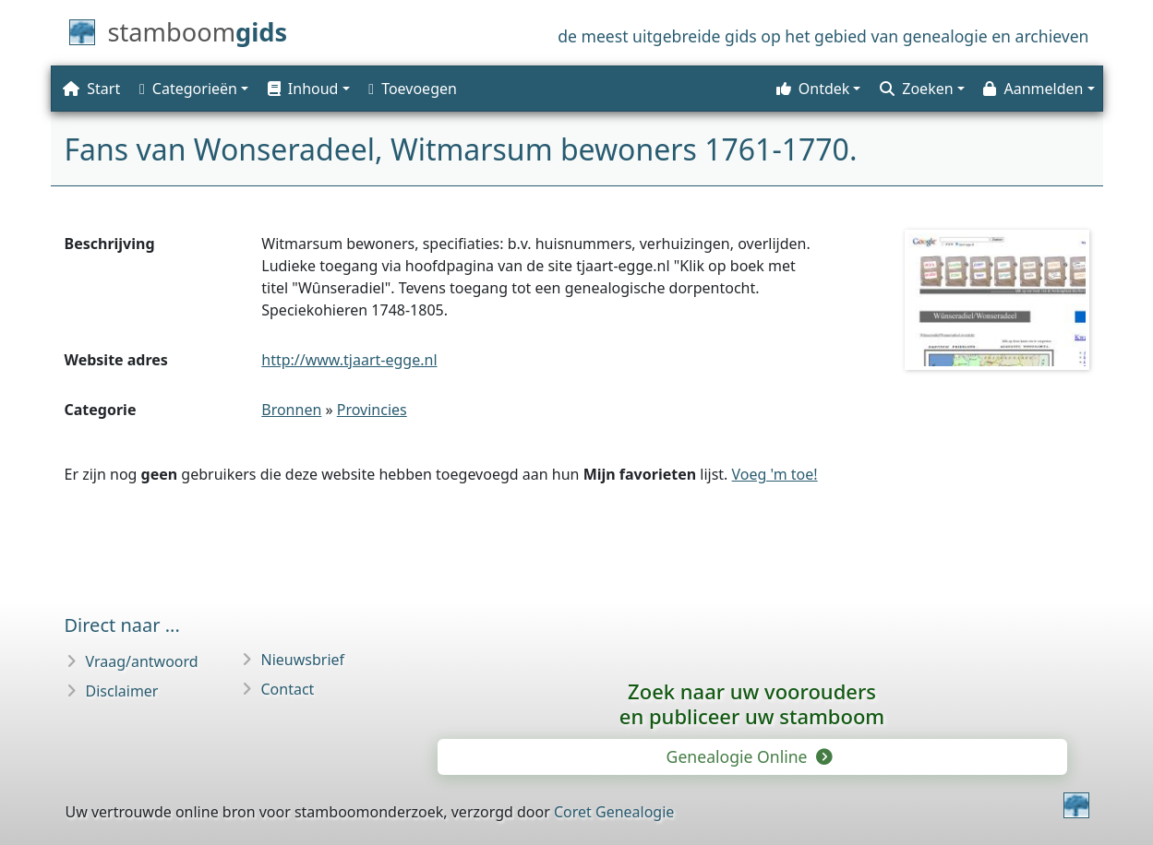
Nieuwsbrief (303, 659)
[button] (306, 88)
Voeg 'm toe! (775, 474)
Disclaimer (122, 691)
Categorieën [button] (188, 88)
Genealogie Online (749, 756)
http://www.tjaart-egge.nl (349, 360)
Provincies (372, 409)
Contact (288, 689)
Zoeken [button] (916, 88)
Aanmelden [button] (1033, 88)
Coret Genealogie (614, 812)
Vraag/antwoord (142, 661)
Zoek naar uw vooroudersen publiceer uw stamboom (751, 703)
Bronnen (291, 409)
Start (91, 88)
